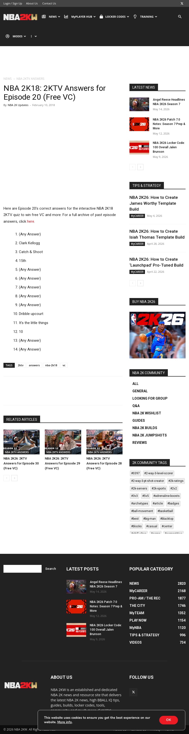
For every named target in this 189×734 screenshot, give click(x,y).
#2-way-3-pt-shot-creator (147, 481)
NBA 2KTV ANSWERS (17, 452)
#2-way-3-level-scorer (158, 473)
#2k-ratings (176, 481)
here (30, 221)
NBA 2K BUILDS (144, 428)
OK (168, 720)
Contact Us (49, 3)
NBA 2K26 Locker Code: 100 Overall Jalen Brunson (169, 147)
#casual (151, 526)
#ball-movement (142, 511)
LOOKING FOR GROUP (150, 398)
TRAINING (145, 17)
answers (34, 365)
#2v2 (173, 488)
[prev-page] (6, 478)
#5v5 (145, 496)
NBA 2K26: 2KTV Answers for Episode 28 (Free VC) (104, 463)
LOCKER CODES (114, 17)
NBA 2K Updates (18, 105)
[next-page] (14, 478)
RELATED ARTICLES (21, 419)
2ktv (21, 365)
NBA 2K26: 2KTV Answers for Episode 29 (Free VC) (62, 463)
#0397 (135, 473)
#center (167, 526)
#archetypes (139, 503)
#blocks (136, 526)
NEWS (51, 17)
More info (64, 722)
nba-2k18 (51, 365)
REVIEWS (139, 443)
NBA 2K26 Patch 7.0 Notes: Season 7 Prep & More (169, 124)
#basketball (165, 511)
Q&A (136, 406)
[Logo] (21, 17)
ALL (135, 384)
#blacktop (166, 518)
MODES (16, 36)
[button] (180, 16)
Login (6, 3)
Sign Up (17, 3)
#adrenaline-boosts (166, 496)
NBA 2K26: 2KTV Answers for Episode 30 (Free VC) (21, 463)
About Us (32, 3)
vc (64, 365)
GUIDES (138, 420)
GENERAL (140, 391)
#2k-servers (139, 488)
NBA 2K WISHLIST (146, 413)
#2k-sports (159, 488)
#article (158, 503)
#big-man (149, 518)
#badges (173, 503)
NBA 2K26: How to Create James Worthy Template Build (153, 203)
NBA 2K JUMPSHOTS (149, 435)
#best (135, 518)
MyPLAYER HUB (80, 17)
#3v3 (134, 496)
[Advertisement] (94, 65)
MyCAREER (137, 215)
